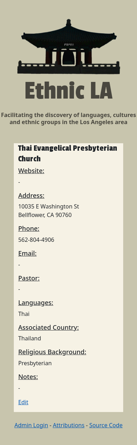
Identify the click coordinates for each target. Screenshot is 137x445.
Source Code (105, 425)
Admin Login (31, 425)
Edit (23, 402)
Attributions (68, 425)
